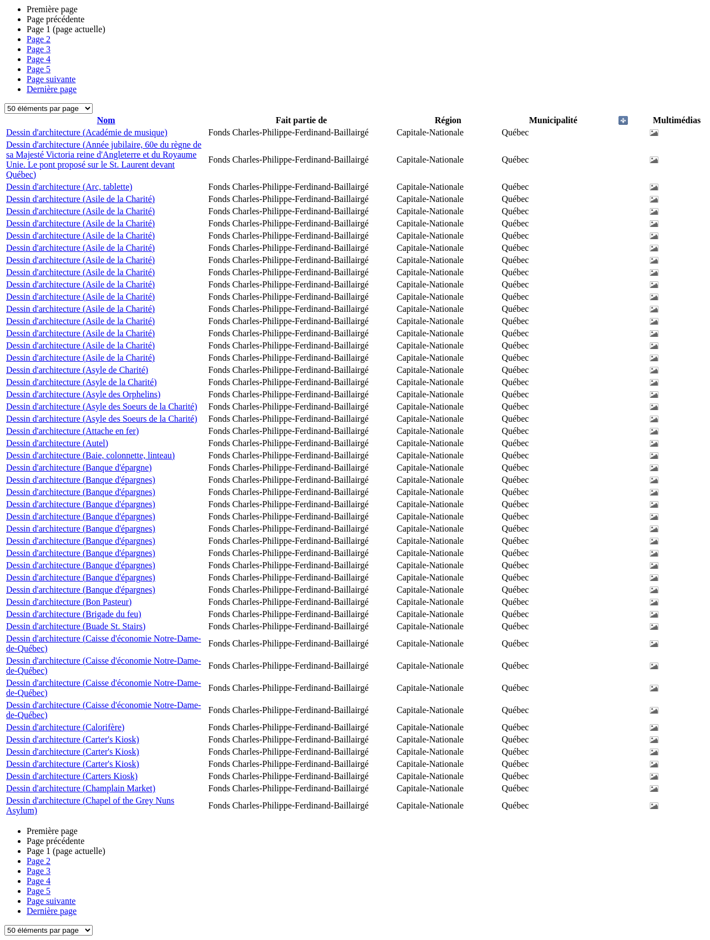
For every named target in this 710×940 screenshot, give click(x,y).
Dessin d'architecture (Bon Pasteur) (68, 602)
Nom (106, 120)
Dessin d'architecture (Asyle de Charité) (77, 370)
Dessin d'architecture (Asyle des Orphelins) (83, 394)
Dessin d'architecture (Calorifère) (65, 727)
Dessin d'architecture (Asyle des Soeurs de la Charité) (101, 406)
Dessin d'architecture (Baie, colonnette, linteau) (90, 455)
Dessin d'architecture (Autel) (57, 443)
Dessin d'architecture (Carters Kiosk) (72, 776)
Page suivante (51, 79)
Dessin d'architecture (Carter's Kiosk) (72, 739)
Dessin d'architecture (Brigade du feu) (73, 614)
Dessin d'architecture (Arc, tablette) (69, 186)
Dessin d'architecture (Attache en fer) (72, 431)
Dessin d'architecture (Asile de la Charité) (80, 199)
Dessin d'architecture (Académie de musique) (87, 132)
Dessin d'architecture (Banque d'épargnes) (80, 479)
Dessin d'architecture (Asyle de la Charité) (81, 382)
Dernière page (52, 89)
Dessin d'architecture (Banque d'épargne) (79, 467)
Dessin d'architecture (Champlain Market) (80, 788)
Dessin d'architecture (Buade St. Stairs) (75, 626)
